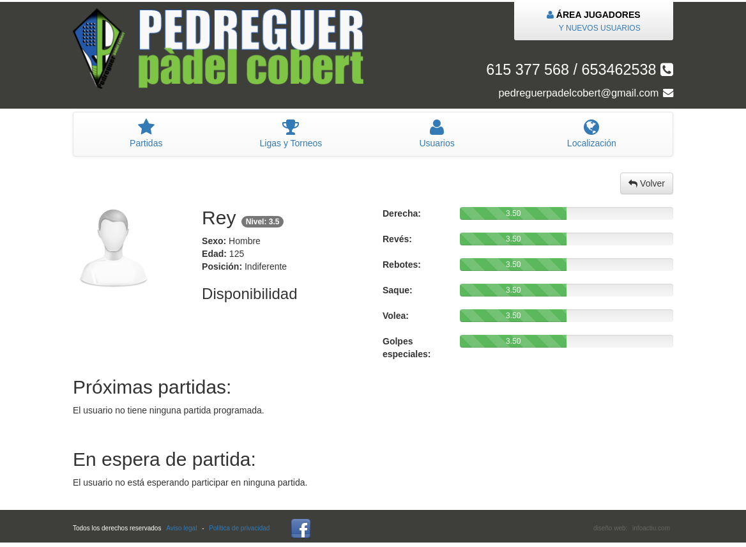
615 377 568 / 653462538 (579, 69)
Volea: (396, 316)
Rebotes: (402, 264)
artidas (146, 133)
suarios (436, 133)
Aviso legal (181, 528)
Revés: (397, 239)
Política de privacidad (239, 528)
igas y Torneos (290, 133)
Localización (592, 133)
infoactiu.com (651, 528)
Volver (646, 183)
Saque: (398, 290)
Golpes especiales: (407, 347)
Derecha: (402, 213)
